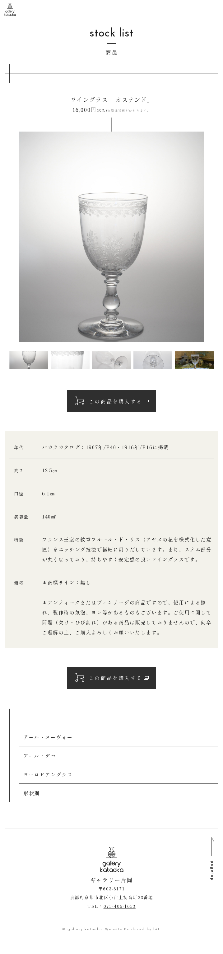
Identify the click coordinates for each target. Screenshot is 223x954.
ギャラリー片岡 (10, 9)
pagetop (212, 871)
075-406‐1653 (120, 906)
